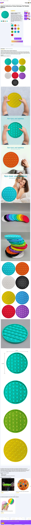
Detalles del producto (9, 48)
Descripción (3, 48)
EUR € (29, 0)
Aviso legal (4, 0)
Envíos (1, 0)
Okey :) (3, 523)
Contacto (7, 0)
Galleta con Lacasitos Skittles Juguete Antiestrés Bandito (22, 491)
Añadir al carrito (18, 38)
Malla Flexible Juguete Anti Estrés (4, 491)
